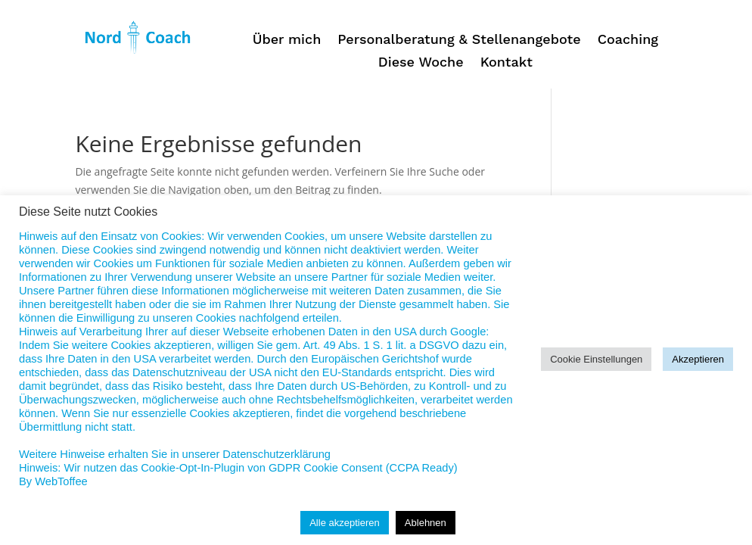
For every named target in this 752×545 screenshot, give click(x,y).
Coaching (628, 40)
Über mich (287, 40)
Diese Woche (421, 63)
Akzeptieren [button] (698, 359)
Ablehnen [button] (425, 522)
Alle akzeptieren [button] (344, 522)
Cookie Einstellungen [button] (596, 359)
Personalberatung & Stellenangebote (458, 40)
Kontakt (506, 63)
